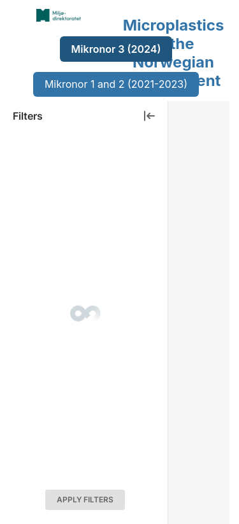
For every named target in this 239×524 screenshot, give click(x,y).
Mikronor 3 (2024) (116, 49)
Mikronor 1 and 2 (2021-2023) (116, 84)
